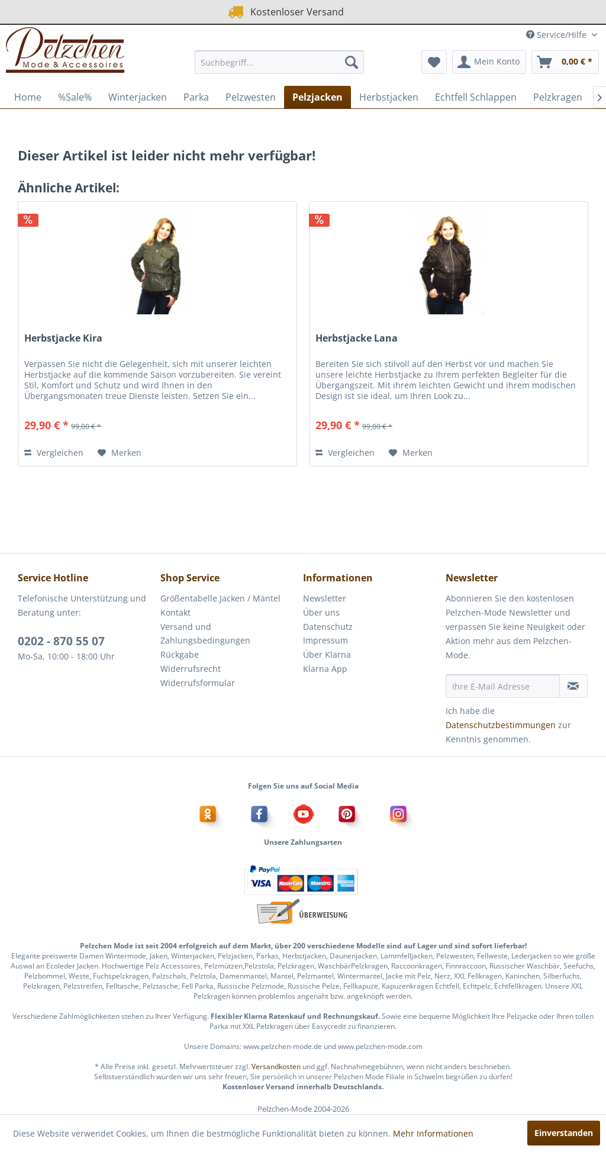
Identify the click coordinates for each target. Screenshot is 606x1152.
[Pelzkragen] (558, 97)
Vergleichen (53, 452)
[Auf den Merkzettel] (119, 453)
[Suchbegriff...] (280, 62)
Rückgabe (179, 654)
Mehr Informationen (433, 1133)
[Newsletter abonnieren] (573, 686)
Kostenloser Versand (285, 11)
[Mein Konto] (489, 62)
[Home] (28, 97)
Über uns (321, 612)
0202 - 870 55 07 (61, 641)
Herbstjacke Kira (63, 338)
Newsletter (324, 598)
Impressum (325, 640)
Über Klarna (327, 654)
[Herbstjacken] (389, 97)
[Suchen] (351, 62)
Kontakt (175, 612)
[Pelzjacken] (317, 97)
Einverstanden (563, 1132)
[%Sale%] (75, 97)
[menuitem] (280, 62)
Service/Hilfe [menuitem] (557, 34)
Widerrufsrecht (190, 668)
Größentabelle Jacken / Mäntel (220, 598)
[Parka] (196, 97)
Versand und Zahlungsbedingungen (205, 633)
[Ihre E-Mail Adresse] (503, 686)
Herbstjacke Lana (356, 338)
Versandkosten (276, 1066)
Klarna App (325, 668)
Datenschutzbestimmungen (501, 725)
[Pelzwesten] (250, 97)
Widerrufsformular (197, 682)
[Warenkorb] (565, 62)
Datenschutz (328, 626)
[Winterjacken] (137, 97)
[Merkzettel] (434, 62)
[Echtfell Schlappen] (476, 97)
